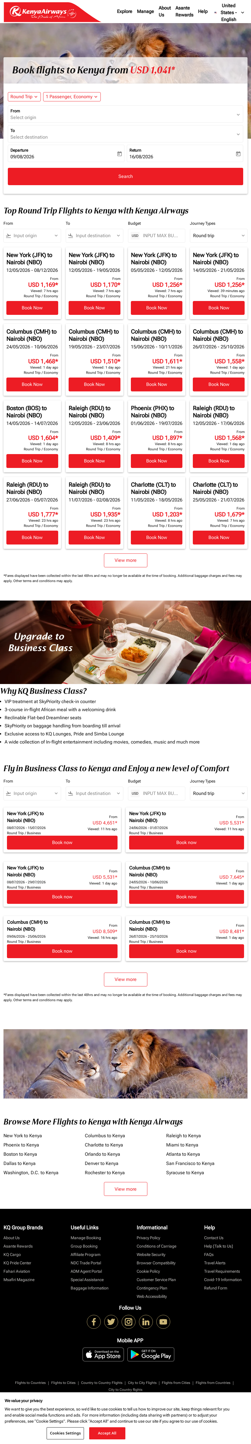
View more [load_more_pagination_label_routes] (126, 1189)
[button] (72, 96)
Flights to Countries (30, 1383)
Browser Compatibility (156, 1263)
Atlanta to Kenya (183, 1154)
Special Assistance (87, 1279)
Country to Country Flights (101, 1383)
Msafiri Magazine (18, 1279)
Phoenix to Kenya (21, 1145)
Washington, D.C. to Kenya (30, 1172)
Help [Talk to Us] (218, 1246)
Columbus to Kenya (105, 1135)
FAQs (209, 1254)
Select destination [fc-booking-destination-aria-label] (29, 137)
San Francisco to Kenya (190, 1163)
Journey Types (202, 223)
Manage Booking (86, 1237)
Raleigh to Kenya (183, 1135)
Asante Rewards (184, 11)
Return (135, 150)
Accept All (107, 1433)
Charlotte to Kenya (104, 1145)
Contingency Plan (152, 1288)
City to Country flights (125, 1390)
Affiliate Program (85, 1254)
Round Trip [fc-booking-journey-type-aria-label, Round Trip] (21, 96)
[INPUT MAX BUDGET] (161, 235)
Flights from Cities (176, 1383)
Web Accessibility (152, 1296)
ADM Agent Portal (86, 1271)
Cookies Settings (65, 1433)
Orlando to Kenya (102, 1154)
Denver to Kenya (101, 1163)
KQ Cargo (12, 1254)
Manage (145, 11)
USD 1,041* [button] (152, 70)
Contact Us (213, 1237)
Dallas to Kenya (19, 1163)
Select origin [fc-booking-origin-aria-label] (23, 117)
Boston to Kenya (20, 1154)
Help (203, 11)
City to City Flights (142, 1383)
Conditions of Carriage (156, 1246)
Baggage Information (90, 1288)
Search (125, 176)
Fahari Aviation (16, 1271)
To (12, 130)
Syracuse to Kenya (185, 1172)
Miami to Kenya (182, 1145)
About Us (165, 11)
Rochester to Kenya (105, 1172)
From (15, 111)
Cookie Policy (148, 1271)
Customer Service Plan (156, 1279)
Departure (19, 150)
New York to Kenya (22, 1135)
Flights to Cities (63, 1383)
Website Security (151, 1254)
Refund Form (215, 1288)
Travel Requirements (222, 1271)
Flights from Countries (213, 1383)
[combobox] (35, 235)
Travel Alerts (215, 1263)
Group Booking (84, 1246)
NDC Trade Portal (86, 1263)
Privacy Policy (148, 1237)
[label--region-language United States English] (229, 12)
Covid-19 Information (223, 1279)
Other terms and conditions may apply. (43, 581)
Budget (134, 223)
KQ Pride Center (17, 1263)
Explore (124, 11)
